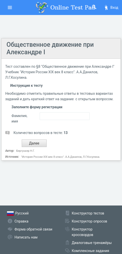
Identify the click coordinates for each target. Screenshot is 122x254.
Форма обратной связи (33, 229)
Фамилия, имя (19, 118)
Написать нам (25, 237)
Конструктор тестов (88, 213)
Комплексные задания (90, 251)
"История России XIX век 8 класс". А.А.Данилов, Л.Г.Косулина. (60, 156)
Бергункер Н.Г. (25, 150)
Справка (21, 221)
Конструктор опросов (89, 221)
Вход (111, 7)
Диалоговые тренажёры (92, 243)
